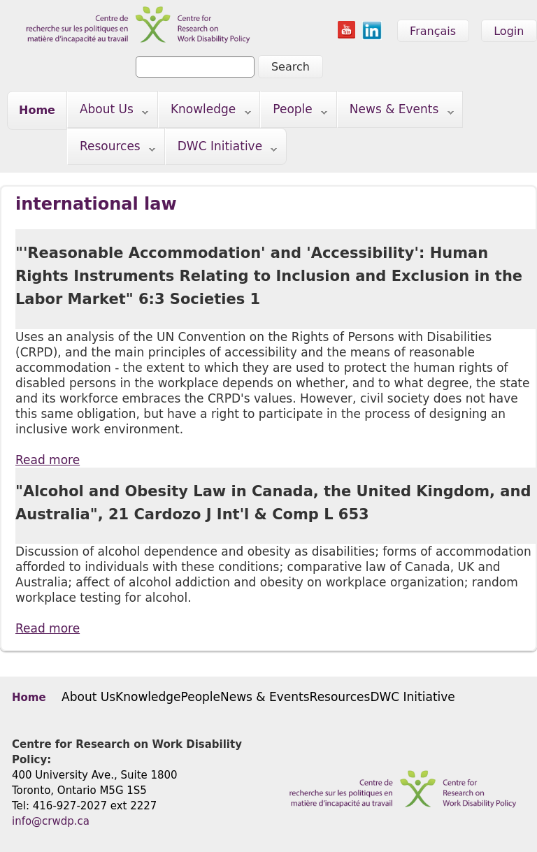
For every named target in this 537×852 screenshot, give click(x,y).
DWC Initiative (222, 149)
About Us (108, 112)
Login (509, 31)
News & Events (396, 112)
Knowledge (205, 112)
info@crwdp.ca (51, 821)
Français (433, 31)
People (294, 112)
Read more (47, 460)
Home (37, 110)
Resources (111, 149)
